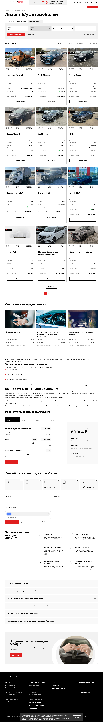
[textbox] (57, 28)
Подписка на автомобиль (35, 694)
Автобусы (7, 701)
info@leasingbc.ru (83, 684)
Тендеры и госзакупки (36, 705)
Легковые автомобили (10, 690)
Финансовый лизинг (34, 685)
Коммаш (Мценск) (15, 75)
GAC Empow (43, 134)
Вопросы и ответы (58, 688)
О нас (54, 682)
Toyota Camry (75, 75)
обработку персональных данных (50, 521)
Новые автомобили (10, 685)
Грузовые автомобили (10, 694)
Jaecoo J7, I (11, 252)
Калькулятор (33, 708)
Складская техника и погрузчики (13, 692)
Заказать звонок (85, 692)
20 (57, 293)
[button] (95, 305)
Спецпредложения (35, 702)
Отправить (12, 522)
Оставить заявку (93, 6)
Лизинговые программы (37, 682)
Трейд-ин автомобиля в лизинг (36, 699)
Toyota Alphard (13, 134)
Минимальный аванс (39, 419)
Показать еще (51, 286)
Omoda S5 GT (74, 193)
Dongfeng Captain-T (15, 193)
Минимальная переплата (54, 419)
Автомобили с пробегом (11, 687)
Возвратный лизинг (34, 697)
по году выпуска (69, 43)
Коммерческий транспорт (11, 699)
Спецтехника (8, 697)
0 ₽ (46, 439)
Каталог (8, 682)
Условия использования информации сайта (16, 719)
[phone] (89, 2)
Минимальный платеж (25, 419)
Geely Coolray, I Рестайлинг (81, 252)
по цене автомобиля (91, 43)
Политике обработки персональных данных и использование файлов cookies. (38, 719)
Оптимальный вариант (10, 419)
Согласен (77, 717)
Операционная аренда (34, 687)
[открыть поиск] (97, 2)
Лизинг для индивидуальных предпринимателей (36, 691)
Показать (16, 34)
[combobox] (57, 28)
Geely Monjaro (44, 75)
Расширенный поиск (89, 34)
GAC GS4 (72, 134)
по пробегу (80, 43)
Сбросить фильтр (31, 34)
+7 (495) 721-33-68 (86, 682)
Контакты (55, 685)
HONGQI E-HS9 (44, 193)
